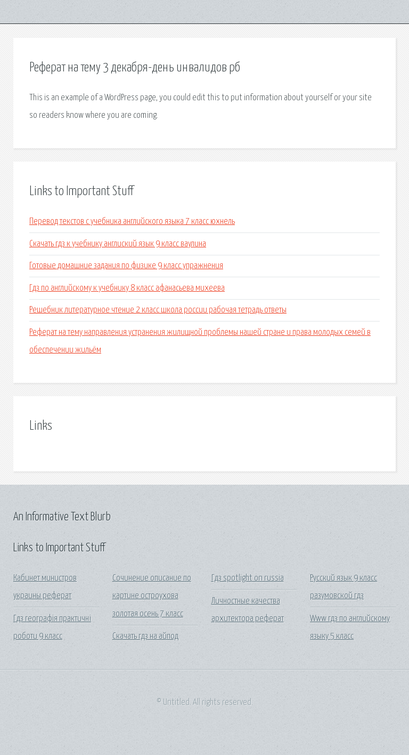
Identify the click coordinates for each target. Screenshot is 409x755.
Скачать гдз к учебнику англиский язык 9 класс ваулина (117, 243)
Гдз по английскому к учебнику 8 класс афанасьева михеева (127, 288)
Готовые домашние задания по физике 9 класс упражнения (126, 265)
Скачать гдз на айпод (145, 636)
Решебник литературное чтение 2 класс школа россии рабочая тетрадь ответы (158, 310)
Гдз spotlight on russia (247, 578)
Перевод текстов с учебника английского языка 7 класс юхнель (132, 221)
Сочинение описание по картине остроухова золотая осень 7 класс (151, 596)
